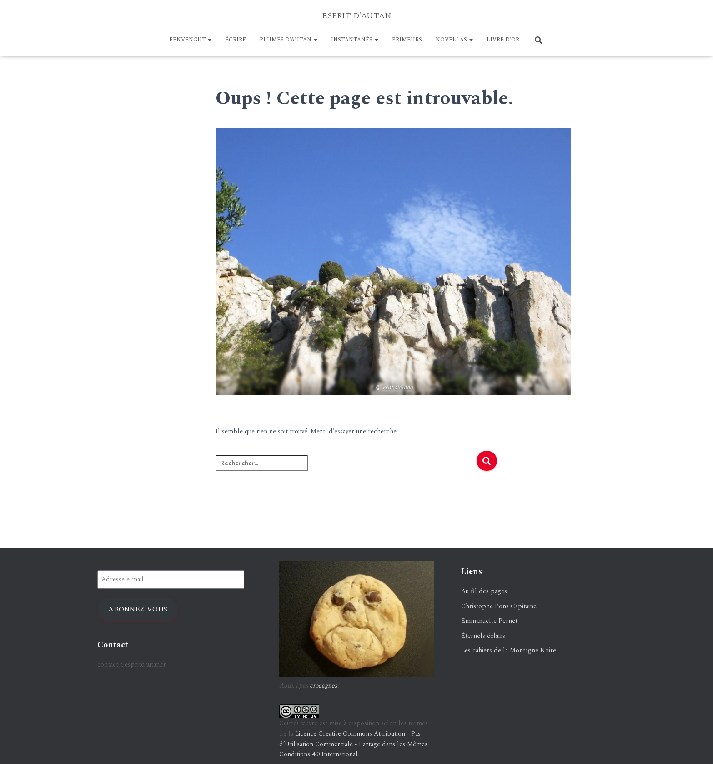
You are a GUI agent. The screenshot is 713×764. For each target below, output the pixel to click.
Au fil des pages (484, 591)
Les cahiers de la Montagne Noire (508, 650)
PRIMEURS (407, 40)
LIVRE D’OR (503, 40)
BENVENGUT (190, 40)
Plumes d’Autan (288, 40)
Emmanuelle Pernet (489, 621)
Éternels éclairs (483, 636)
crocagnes (323, 685)
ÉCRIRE (235, 40)
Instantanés (354, 40)
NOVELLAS (454, 40)
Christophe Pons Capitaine (499, 606)
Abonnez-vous (137, 609)
